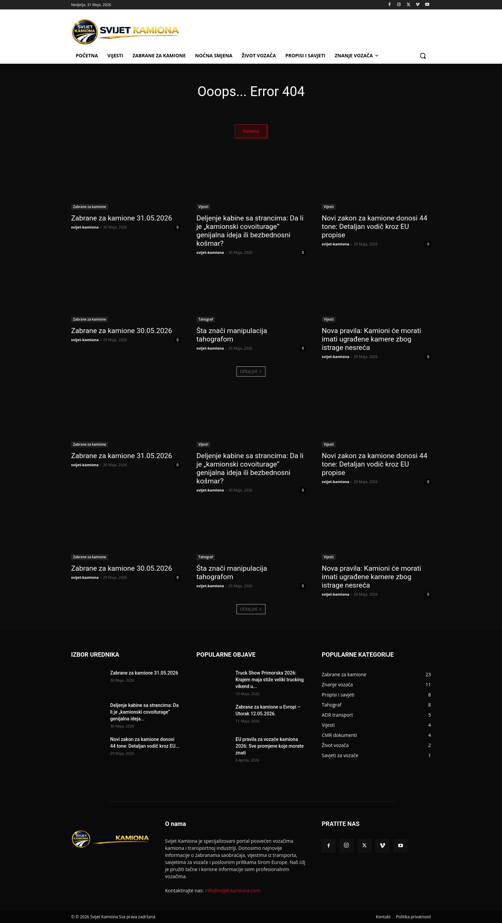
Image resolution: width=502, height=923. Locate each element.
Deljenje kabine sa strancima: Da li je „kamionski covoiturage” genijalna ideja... (144, 712)
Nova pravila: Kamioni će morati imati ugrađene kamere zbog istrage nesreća (371, 339)
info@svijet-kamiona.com (232, 890)
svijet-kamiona (85, 227)
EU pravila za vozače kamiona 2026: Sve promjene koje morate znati (270, 746)
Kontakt (383, 917)
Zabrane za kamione (89, 206)
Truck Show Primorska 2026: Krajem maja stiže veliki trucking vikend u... (270, 679)
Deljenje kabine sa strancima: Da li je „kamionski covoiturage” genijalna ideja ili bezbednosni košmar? (250, 230)
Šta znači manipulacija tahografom (231, 335)
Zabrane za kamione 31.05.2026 (121, 218)
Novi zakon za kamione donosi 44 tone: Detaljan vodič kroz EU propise (374, 226)
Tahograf (205, 319)
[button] (423, 56)
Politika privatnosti (413, 917)
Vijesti (203, 206)
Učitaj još (251, 371)
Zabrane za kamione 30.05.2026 (121, 331)
